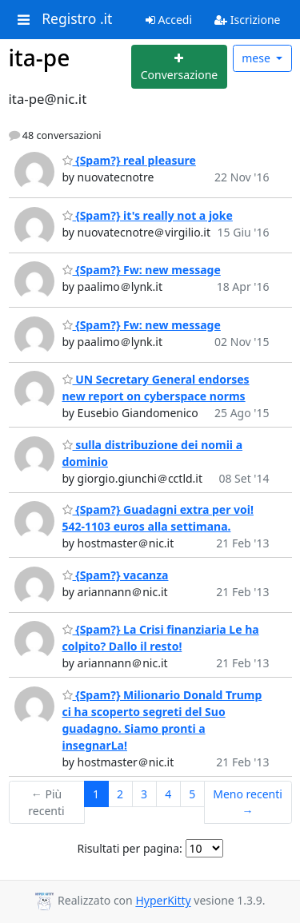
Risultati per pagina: (129, 848)
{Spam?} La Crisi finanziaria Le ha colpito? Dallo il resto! (160, 638)
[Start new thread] (179, 67)
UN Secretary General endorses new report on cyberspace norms (156, 388)
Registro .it (77, 19)
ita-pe (39, 57)
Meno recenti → (247, 802)
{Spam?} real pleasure (129, 160)
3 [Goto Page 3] (144, 794)
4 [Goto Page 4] (168, 794)
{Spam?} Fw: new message (141, 269)
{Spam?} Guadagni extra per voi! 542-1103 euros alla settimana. (158, 518)
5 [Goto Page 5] (192, 794)
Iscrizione (247, 19)
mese (257, 58)
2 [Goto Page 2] (120, 794)
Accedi (169, 19)
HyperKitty (162, 901)
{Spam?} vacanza (115, 575)
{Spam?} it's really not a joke (147, 215)
